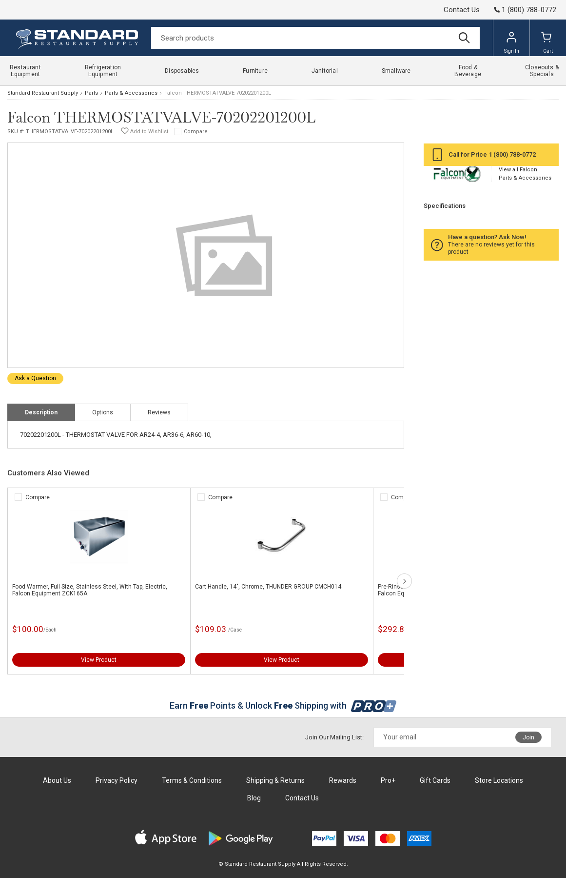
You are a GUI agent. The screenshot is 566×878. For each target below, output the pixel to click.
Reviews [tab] (159, 412)
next (404, 581)
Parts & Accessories (131, 93)
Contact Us (462, 9)
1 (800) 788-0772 (512, 154)
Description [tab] (41, 412)
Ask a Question (35, 378)
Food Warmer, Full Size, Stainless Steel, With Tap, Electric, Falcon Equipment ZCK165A (89, 590)
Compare (196, 131)
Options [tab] (102, 412)
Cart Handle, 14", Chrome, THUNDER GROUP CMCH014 (268, 586)
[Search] (315, 38)
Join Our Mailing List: (334, 737)
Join (528, 737)
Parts (91, 93)
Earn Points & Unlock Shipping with (283, 705)
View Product (99, 659)
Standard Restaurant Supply (42, 93)
